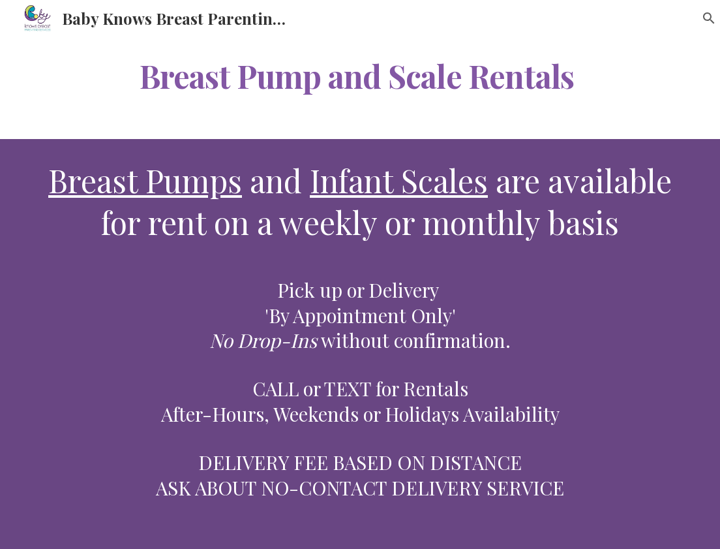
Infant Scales (399, 180)
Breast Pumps (145, 180)
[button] (704, 18)
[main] (360, 74)
